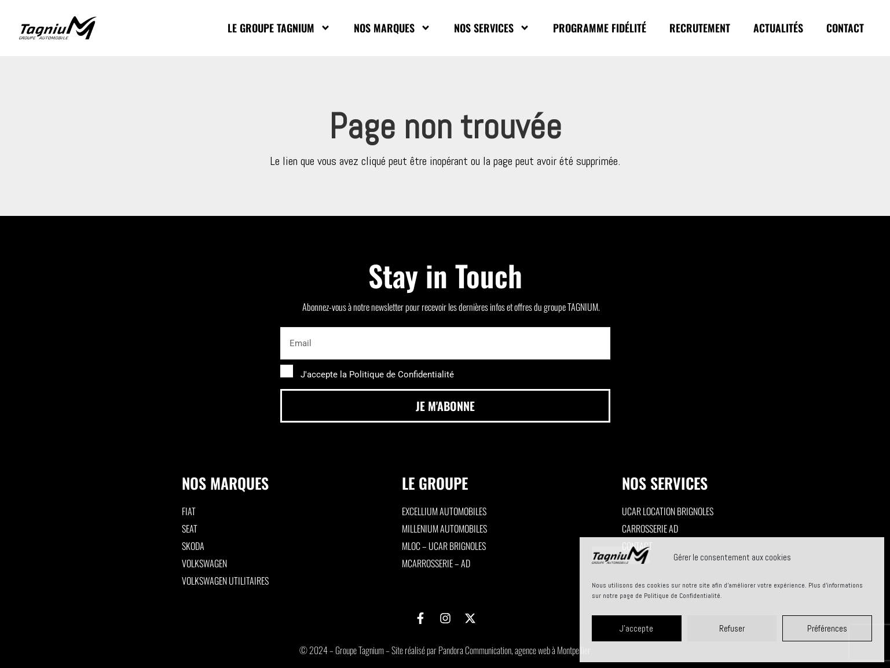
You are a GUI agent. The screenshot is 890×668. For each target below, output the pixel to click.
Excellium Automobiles (444, 511)
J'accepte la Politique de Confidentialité (377, 374)
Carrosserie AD (650, 528)
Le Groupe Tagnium (279, 28)
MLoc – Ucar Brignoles (444, 546)
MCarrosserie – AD (436, 563)
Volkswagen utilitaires (225, 581)
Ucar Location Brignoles (667, 511)
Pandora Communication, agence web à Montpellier (514, 650)
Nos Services (492, 28)
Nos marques (392, 28)
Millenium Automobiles (444, 528)
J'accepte (636, 628)
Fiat (189, 511)
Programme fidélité (599, 27)
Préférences (827, 628)
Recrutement (699, 27)
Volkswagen (204, 563)
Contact (845, 27)
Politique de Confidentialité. (683, 595)
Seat (189, 528)
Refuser (732, 628)
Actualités (778, 27)
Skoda (193, 546)
